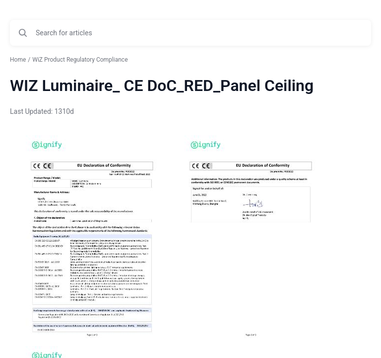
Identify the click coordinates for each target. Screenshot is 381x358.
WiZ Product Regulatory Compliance (79, 59)
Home (18, 59)
